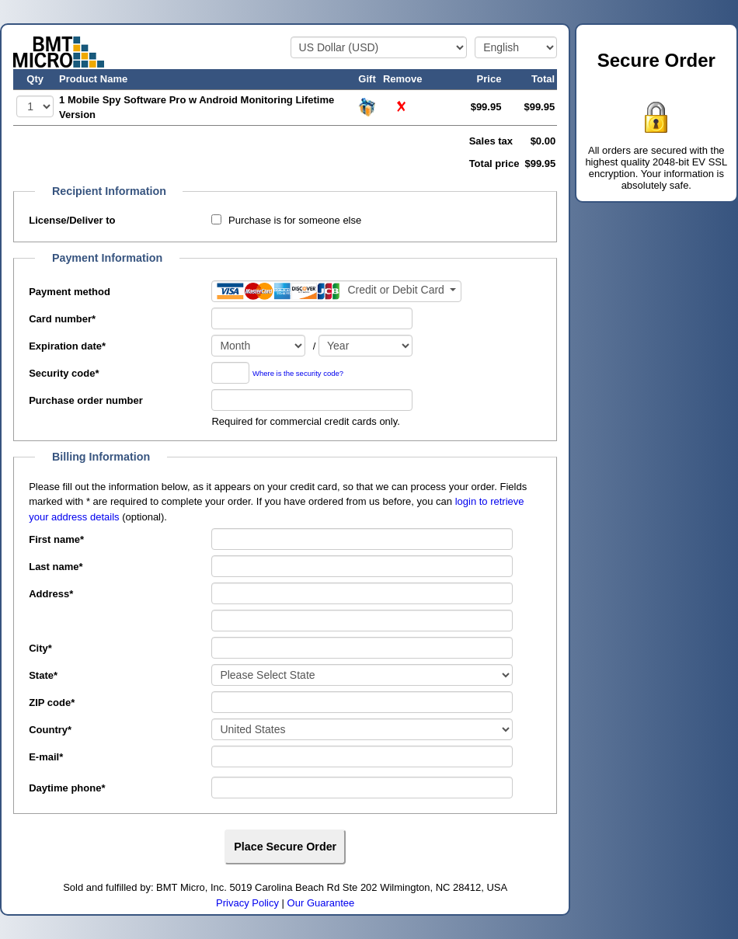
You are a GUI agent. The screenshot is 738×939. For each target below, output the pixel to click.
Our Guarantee (321, 903)
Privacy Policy (247, 903)
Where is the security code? (297, 373)
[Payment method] (336, 291)
